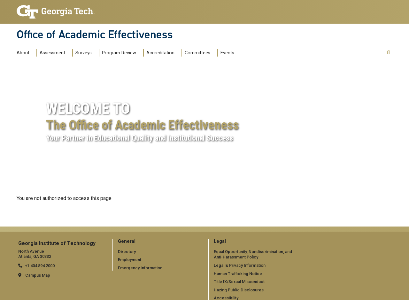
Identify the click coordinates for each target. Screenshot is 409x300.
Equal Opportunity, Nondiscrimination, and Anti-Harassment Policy (253, 254)
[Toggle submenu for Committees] (213, 52)
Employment (129, 259)
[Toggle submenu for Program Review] (139, 52)
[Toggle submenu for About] (32, 52)
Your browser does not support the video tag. (204, 164)
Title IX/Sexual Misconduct (239, 281)
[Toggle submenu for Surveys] (95, 52)
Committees (197, 53)
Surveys (83, 53)
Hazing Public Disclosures (239, 290)
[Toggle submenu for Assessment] (68, 52)
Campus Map (37, 275)
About (23, 53)
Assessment (52, 53)
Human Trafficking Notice (238, 273)
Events (227, 53)
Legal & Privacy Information (240, 265)
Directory (127, 251)
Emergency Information (140, 267)
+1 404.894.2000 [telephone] (40, 265)
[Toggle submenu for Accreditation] (177, 52)
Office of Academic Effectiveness (95, 34)
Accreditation (160, 53)
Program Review (119, 53)
